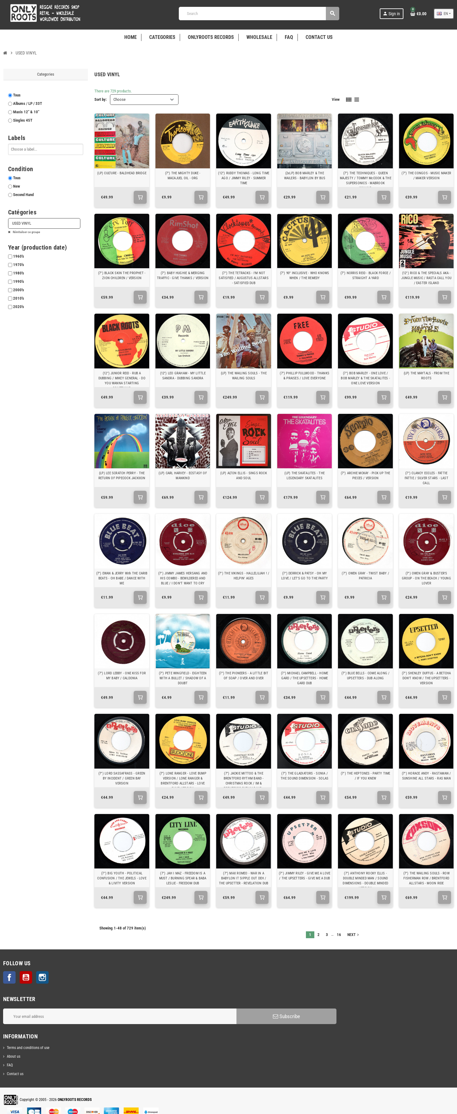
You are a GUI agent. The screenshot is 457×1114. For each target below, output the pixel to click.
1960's (18, 256)
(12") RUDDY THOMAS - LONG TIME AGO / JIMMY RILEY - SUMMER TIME (243, 178)
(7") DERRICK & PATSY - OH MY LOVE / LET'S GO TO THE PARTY (304, 575)
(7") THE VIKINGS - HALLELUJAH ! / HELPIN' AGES (243, 575)
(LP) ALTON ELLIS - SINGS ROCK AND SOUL (243, 475)
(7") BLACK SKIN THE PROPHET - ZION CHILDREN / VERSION (122, 275)
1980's (18, 273)
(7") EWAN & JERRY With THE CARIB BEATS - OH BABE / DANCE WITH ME (122, 578)
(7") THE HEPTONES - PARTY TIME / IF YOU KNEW (365, 775)
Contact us (15, 1074)
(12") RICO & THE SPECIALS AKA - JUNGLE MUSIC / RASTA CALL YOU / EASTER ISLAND (426, 278)
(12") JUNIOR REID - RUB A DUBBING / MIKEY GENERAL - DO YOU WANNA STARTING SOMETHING (121, 380)
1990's (18, 281)
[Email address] (119, 1016)
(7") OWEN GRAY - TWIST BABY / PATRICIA (365, 575)
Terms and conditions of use (28, 1048)
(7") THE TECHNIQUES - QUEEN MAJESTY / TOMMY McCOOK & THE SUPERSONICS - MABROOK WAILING (365, 180)
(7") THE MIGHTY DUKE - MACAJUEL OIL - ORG (183, 175)
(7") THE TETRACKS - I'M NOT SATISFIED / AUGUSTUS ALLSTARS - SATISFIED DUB (244, 278)
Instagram (42, 977)
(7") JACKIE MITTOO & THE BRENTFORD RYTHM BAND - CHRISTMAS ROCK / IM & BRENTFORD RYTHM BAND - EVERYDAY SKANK (244, 783)
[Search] (259, 13)
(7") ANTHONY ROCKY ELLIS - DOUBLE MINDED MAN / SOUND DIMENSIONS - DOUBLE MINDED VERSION (365, 880)
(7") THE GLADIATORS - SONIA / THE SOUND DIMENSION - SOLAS (304, 775)
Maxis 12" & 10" (26, 112)
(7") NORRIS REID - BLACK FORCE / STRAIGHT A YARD (365, 275)
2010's (18, 298)
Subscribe (286, 1016)
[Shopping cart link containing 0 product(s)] (418, 14)
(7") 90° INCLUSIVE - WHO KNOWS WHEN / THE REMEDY (304, 275)
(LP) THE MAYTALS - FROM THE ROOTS (426, 375)
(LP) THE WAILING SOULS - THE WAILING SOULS (244, 375)
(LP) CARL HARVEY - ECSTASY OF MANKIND (183, 475)
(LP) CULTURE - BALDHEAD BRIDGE (121, 173)
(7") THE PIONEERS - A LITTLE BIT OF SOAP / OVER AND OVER (243, 675)
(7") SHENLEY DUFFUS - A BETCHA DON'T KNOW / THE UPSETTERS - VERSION (426, 678)
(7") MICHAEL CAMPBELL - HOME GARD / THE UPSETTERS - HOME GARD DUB (304, 678)
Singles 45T (22, 120)
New (16, 186)
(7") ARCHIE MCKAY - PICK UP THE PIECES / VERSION (365, 475)
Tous (17, 95)
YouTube (26, 977)
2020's (18, 306)
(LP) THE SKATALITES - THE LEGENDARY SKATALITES (304, 475)
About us (13, 1056)
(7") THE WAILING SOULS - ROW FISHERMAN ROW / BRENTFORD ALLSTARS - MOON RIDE (426, 878)
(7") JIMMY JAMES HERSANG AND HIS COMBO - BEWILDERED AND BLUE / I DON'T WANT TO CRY (182, 578)
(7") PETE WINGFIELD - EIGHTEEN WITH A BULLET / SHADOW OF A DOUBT (183, 678)
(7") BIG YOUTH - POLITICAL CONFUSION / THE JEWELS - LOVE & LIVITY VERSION (121, 878)
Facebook (9, 977)
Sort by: (100, 99)
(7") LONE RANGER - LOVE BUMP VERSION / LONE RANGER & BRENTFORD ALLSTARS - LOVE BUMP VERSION (182, 780)
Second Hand (23, 194)
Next (353, 935)
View (336, 99)
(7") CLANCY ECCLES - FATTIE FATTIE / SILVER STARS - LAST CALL (426, 478)
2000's (18, 290)
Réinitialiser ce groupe (26, 232)
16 (339, 934)
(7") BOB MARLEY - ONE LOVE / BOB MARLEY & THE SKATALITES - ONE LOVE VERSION (365, 378)
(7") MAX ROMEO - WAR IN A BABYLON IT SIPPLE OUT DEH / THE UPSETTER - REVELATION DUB (244, 878)
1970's (18, 264)
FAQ (10, 1065)
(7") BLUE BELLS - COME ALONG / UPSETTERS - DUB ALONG (365, 675)
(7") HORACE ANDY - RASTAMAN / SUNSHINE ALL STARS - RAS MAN (426, 775)
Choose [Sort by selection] (119, 99)
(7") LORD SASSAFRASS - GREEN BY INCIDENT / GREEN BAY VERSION (121, 778)
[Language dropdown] (443, 13)
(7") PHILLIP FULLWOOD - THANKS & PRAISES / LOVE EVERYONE (304, 375)
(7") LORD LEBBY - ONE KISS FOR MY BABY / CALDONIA (122, 675)
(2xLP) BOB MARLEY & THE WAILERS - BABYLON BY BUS (304, 175)
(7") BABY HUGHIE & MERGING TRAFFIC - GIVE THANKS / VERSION (182, 275)
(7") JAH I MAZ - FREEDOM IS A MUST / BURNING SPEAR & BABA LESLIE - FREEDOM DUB (183, 878)
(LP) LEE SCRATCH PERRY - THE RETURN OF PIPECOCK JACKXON (121, 475)
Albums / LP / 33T (27, 103)
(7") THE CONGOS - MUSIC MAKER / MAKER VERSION (426, 175)
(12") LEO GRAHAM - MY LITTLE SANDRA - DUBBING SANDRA (183, 375)
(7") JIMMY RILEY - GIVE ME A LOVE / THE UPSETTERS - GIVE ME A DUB (304, 875)
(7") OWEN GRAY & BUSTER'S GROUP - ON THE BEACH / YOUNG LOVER (426, 578)
